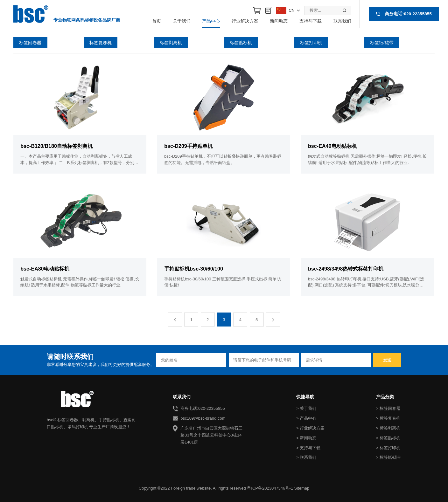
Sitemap (301, 488)
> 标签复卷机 (388, 418)
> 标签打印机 (388, 447)
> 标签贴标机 (388, 438)
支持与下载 (310, 21)
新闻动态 (279, 21)
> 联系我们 (306, 457)
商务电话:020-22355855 (408, 13)
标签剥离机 (171, 42)
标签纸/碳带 (382, 42)
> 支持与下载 (308, 447)
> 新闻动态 (306, 438)
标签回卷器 (30, 42)
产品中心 (211, 21)
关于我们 (182, 21)
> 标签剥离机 (388, 428)
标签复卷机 (100, 42)
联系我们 (342, 21)
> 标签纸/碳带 (389, 457)
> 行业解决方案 (310, 428)
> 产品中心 (306, 418)
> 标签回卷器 (388, 408)
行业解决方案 (245, 21)
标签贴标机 (241, 42)
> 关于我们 (306, 408)
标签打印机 (311, 42)
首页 (156, 21)
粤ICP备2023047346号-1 (270, 488)
